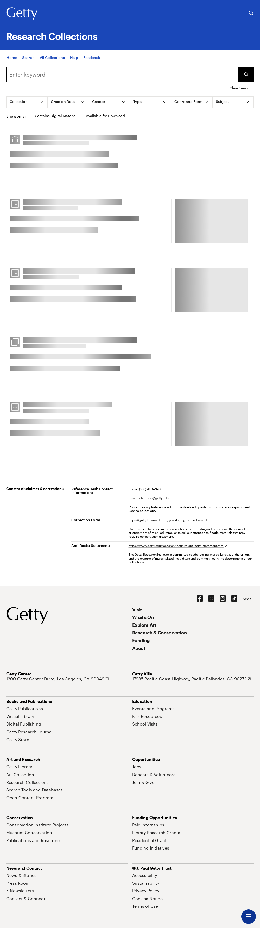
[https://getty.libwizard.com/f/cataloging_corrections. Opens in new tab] (168, 520)
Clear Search (241, 88)
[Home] (12, 58)
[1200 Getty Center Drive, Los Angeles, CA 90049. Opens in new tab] (57, 679)
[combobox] (122, 74)
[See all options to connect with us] (248, 599)
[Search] (28, 58)
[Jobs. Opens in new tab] (137, 766)
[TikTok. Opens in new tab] (234, 598)
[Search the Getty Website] (251, 13)
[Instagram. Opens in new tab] (223, 598)
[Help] (74, 58)
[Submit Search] (246, 74)
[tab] (27, 102)
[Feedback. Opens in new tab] (91, 58)
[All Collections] (52, 58)
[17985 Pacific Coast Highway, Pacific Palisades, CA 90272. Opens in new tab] (191, 679)
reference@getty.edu (153, 498)
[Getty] (21, 13)
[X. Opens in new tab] (211, 598)
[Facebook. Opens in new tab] (200, 598)
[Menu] (248, 916)
